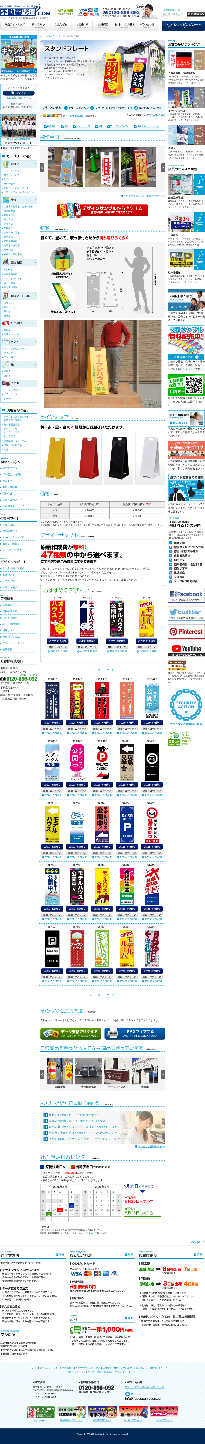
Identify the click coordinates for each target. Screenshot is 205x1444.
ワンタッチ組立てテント (16, 348)
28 (66, 1214)
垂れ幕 (7, 311)
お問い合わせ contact (147, 26)
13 (60, 1205)
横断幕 (7, 315)
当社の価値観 (9, 611)
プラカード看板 (12, 232)
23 (77, 1210)
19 (54, 1210)
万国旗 (7, 376)
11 (49, 1205)
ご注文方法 (8, 524)
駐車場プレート (12, 215)
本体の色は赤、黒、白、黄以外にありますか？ (79, 1121)
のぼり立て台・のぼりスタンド (19, 192)
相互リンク (8, 630)
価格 (100, 126)
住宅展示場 (9, 436)
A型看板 (8, 270)
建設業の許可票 (12, 245)
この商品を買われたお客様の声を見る (144, 196)
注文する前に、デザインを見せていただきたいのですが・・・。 (90, 1138)
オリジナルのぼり (178, 110)
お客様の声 (94, 1368)
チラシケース (10, 394)
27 (60, 1214)
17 (43, 1210)
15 (71, 1205)
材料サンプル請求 (123, 1368)
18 (49, 1210)
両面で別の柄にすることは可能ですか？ (74, 1115)
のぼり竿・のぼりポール (16, 188)
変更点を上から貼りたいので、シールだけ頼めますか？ (84, 1132)
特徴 (66, 126)
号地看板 (8, 250)
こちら (90, 1233)
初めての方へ (9, 468)
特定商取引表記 (11, 636)
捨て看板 (8, 219)
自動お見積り (9, 487)
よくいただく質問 (12, 550)
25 (49, 1214)
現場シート (174, 148)
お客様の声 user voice (81, 26)
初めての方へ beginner (39, 26)
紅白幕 (7, 330)
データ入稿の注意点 (13, 568)
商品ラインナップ (49, 1368)
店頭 (6, 449)
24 (43, 1214)
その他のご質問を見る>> (151, 1146)
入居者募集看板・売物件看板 (18, 206)
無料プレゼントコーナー (162, 1368)
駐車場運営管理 (12, 424)
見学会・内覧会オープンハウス (12, 430)
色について (8, 581)
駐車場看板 (174, 272)
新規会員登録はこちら (19, 98)
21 (66, 1210)
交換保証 (7, 493)
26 (54, 1214)
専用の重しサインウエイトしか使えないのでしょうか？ (84, 1126)
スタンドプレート (13, 278)
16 (77, 1205)
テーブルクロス (12, 390)
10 (43, 1205)
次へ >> (110, 670)
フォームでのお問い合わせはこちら (144, 1387)
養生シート (9, 307)
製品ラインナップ (56, 36)
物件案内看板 (10, 274)
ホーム (43, 36)
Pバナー (8, 179)
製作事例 (51, 126)
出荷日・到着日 (11, 543)
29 (71, 1214)
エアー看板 (9, 283)
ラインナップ (83, 126)
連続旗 (7, 371)
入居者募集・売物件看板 (181, 73)
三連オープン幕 (12, 334)
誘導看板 (8, 224)
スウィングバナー (13, 175)
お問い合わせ (141, 1368)
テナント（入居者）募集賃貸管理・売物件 (16, 418)
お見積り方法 (9, 531)
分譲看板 (173, 235)
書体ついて (8, 574)
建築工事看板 (175, 197)
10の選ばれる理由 (12, 474)
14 (66, 1205)
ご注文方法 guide (60, 26)
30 (77, 1214)
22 (71, 1210)
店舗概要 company (103, 26)
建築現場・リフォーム (15, 440)
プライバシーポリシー (14, 643)
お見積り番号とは (172, 10)
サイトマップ (88, 1372)
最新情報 (7, 649)
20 (60, 1210)
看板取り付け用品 (13, 254)
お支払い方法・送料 (13, 537)
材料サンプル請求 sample (125, 26)
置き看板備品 (10, 287)
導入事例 (7, 480)
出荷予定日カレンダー (149, 126)
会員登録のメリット (13, 499)
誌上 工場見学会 (11, 624)
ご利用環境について (13, 506)
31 (43, 1218)
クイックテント (12, 353)
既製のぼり (9, 183)
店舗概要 (107, 1368)
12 (54, 1205)
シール (7, 398)
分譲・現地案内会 (13, 445)
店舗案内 (7, 605)
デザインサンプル (119, 126)
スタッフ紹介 (9, 617)
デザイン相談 (9, 587)
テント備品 (9, 357)
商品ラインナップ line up (14, 26)
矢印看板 (8, 228)
